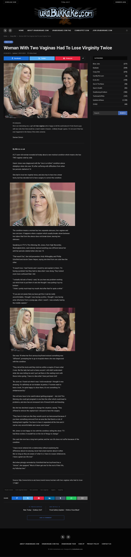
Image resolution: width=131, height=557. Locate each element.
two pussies (34, 490)
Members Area (121, 2)
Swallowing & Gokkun (100, 92)
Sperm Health (97, 88)
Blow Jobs (96, 64)
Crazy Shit (9, 42)
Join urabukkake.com (102, 30)
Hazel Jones (9, 490)
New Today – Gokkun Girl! (32, 510)
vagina (53, 490)
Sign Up (81, 544)
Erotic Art (96, 80)
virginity (60, 490)
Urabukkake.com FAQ (61, 30)
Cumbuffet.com (82, 30)
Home (21, 30)
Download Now (10, 2)
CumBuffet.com (98, 76)
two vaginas (44, 490)
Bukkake (96, 68)
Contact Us (107, 544)
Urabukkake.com (77, 549)
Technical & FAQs (98, 96)
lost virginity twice (21, 490)
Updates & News (98, 100)
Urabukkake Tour (68, 544)
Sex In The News (98, 84)
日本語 (95, 104)
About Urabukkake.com (38, 30)
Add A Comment (46, 518)
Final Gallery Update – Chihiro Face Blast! (65, 510)
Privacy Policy (93, 544)
